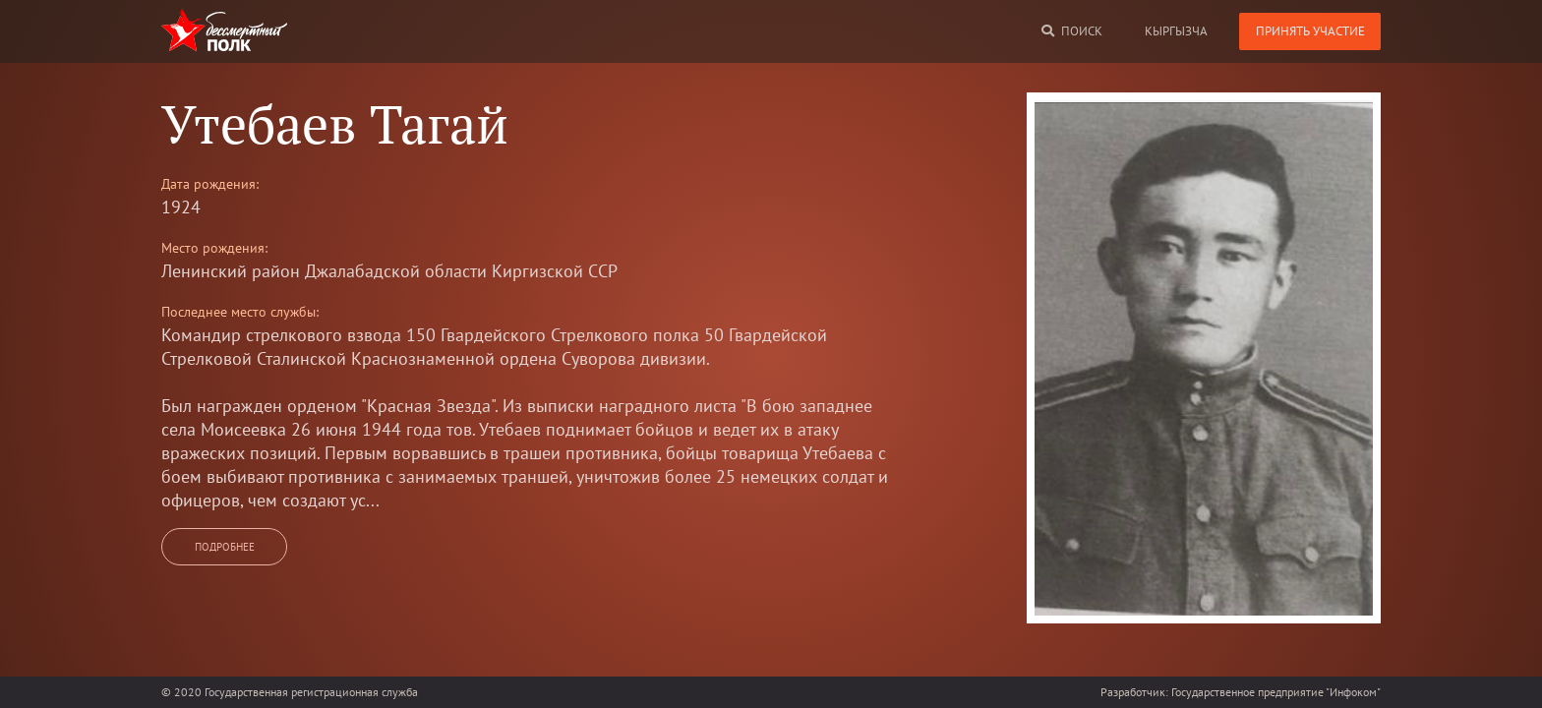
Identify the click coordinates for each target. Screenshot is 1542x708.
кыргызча (1176, 31)
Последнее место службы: (240, 312)
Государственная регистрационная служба (311, 691)
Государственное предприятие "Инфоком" (1276, 691)
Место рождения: (214, 248)
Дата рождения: (210, 184)
